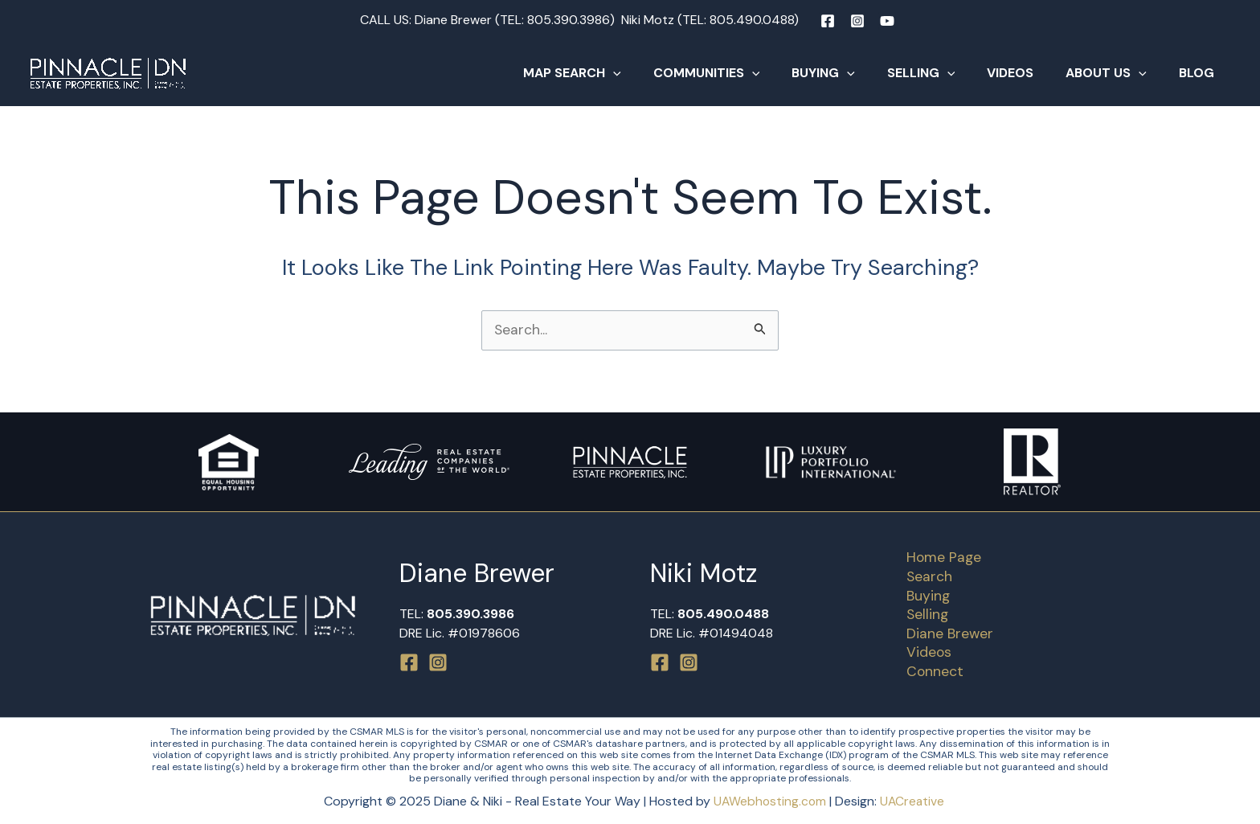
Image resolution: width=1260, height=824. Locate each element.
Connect (930, 671)
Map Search (614, 73)
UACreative (914, 801)
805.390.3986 (568, 19)
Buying (852, 73)
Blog (1199, 72)
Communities (742, 73)
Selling (944, 73)
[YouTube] (887, 21)
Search (925, 574)
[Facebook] (828, 21)
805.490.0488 (752, 19)
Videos (1026, 72)
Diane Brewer (945, 632)
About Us (1115, 73)
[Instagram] (857, 21)
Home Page (940, 554)
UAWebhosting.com (769, 801)
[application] (655, 73)
